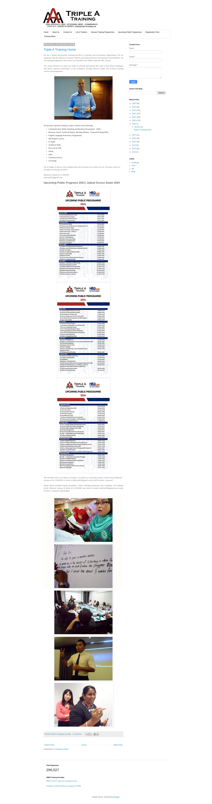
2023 (134, 110)
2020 (134, 120)
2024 (134, 107)
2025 (134, 103)
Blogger (116, 797)
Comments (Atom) (61, 749)
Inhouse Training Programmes (102, 32)
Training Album (50, 36)
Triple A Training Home (60, 49)
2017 (134, 135)
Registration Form (152, 32)
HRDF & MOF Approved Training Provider (61, 781)
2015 (134, 142)
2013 (134, 149)
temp (133, 172)
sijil (132, 169)
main (133, 166)
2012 (134, 152)
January (137, 127)
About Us (55, 32)
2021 (134, 117)
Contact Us (67, 32)
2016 (134, 138)
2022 (134, 114)
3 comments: (77, 734)
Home (46, 32)
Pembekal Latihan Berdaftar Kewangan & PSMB (63, 786)
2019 (134, 124)
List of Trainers (81, 32)
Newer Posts (49, 745)
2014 (134, 145)
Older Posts (117, 745)
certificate (135, 163)
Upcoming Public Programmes (130, 32)
